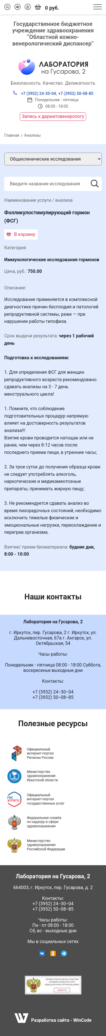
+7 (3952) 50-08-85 (75, 93)
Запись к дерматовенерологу (53, 116)
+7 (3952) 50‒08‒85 (53, 909)
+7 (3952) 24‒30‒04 (53, 903)
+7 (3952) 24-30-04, (35, 93)
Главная (11, 135)
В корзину (21, 234)
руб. (47, 7)
